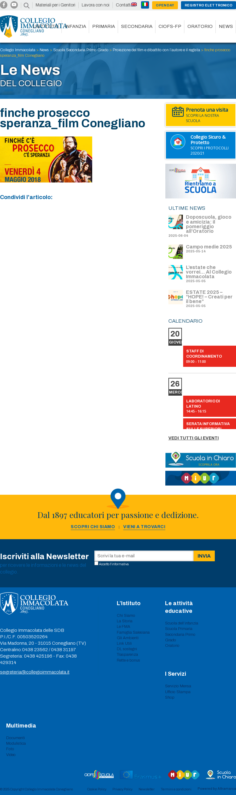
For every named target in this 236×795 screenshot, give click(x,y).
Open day (165, 5)
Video (11, 755)
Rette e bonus (128, 660)
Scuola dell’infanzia (181, 623)
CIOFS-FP (170, 26)
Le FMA (123, 626)
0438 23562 (35, 649)
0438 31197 (63, 649)
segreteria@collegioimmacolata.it (34, 672)
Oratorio (200, 26)
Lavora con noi (95, 5)
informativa (120, 564)
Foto (10, 749)
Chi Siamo (126, 615)
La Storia (124, 621)
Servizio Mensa (178, 686)
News (226, 26)
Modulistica (16, 743)
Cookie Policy (96, 789)
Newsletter (147, 789)
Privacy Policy (122, 789)
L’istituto (46, 26)
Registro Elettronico (208, 5)
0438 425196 (38, 656)
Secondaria (136, 26)
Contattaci (126, 5)
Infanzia (75, 26)
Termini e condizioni (176, 789)
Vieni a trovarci (144, 526)
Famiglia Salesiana (133, 632)
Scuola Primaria (178, 629)
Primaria (103, 26)
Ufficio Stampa (178, 692)
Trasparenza (127, 654)
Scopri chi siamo (93, 526)
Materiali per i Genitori (55, 5)
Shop (170, 697)
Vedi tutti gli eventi (193, 438)
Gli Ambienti (128, 638)
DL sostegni (127, 649)
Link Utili (124, 643)
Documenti (15, 738)
